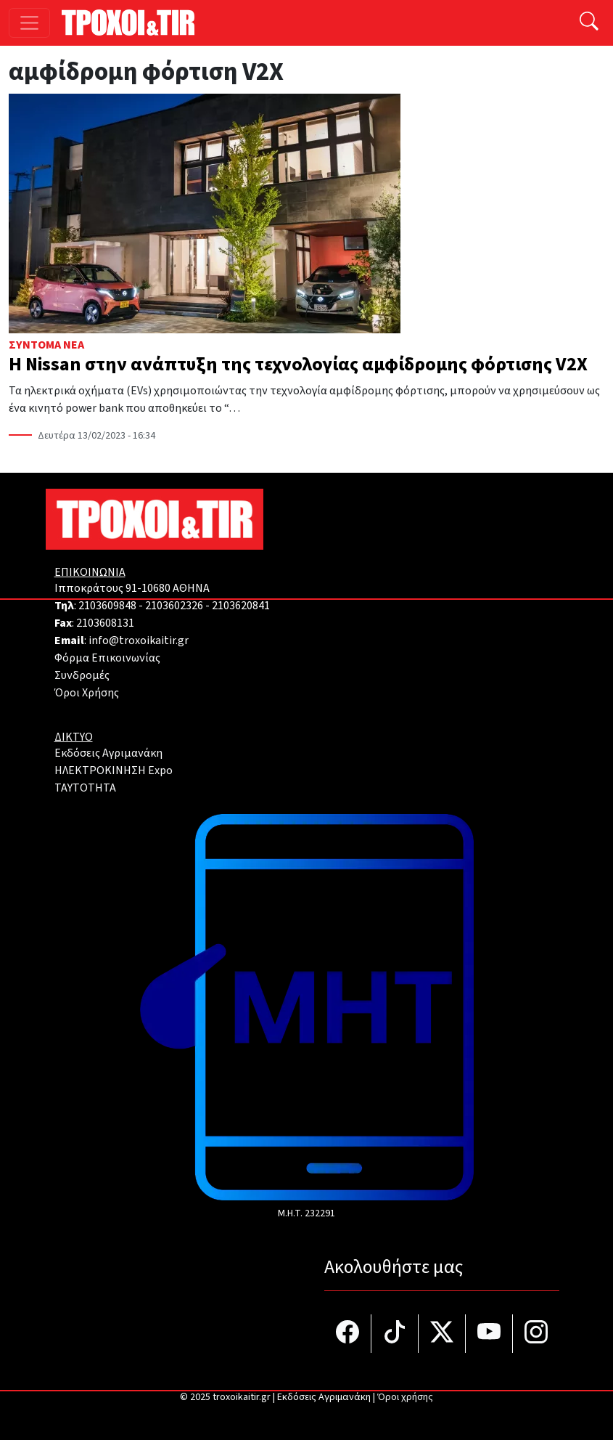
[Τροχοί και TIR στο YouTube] (489, 1333)
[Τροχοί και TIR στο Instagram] (536, 1333)
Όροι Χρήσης (86, 693)
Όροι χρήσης (405, 1397)
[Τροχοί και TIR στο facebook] (347, 1333)
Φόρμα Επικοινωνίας (107, 658)
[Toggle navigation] (29, 23)
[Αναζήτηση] (589, 23)
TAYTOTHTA (85, 788)
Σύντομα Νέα (46, 345)
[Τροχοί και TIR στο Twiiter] (442, 1333)
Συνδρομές (82, 675)
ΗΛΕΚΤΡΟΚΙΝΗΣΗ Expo (113, 770)
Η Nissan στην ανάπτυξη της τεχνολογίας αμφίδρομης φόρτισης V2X (298, 364)
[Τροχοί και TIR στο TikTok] (395, 1333)
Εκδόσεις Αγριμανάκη (108, 753)
